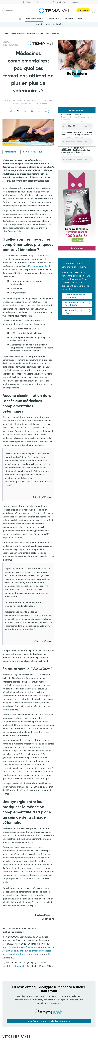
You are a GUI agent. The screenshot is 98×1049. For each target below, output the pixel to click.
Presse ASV (53, 18)
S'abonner (83, 10)
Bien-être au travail (32, 152)
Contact (75, 2)
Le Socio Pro (41, 24)
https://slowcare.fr (16, 966)
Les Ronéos (57, 24)
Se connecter (94, 11)
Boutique (27, 2)
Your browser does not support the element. (77, 126)
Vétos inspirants (52, 34)
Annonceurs (41, 2)
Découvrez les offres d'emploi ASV (74, 304)
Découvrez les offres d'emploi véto (74, 296)
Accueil (5, 34)
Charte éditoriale (59, 2)
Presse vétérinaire (17, 34)
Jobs (80, 18)
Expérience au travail (35, 34)
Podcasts (68, 18)
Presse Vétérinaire (34, 18)
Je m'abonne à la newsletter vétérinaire (49, 1021)
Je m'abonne (77, 248)
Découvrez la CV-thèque (73, 311)
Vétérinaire (10, 152)
